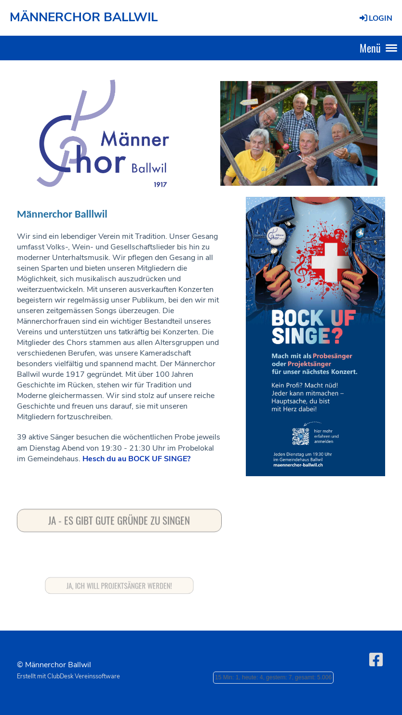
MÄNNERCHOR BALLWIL (84, 17)
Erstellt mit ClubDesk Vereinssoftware (68, 676)
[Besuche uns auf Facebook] (376, 660)
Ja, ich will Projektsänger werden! (119, 585)
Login (375, 18)
